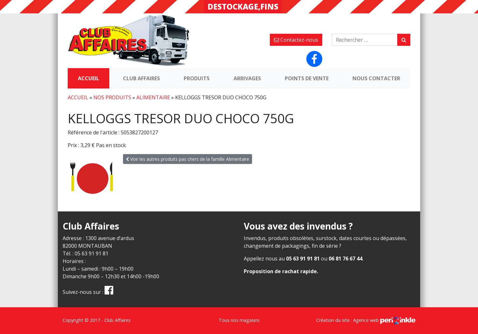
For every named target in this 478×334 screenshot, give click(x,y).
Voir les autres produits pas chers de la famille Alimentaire (187, 159)
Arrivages (247, 78)
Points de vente (307, 78)
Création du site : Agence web (365, 320)
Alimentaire (153, 97)
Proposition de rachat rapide (280, 271)
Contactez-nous (296, 39)
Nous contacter (376, 78)
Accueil (88, 78)
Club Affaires (141, 78)
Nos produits (112, 97)
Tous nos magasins (239, 320)
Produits (196, 78)
